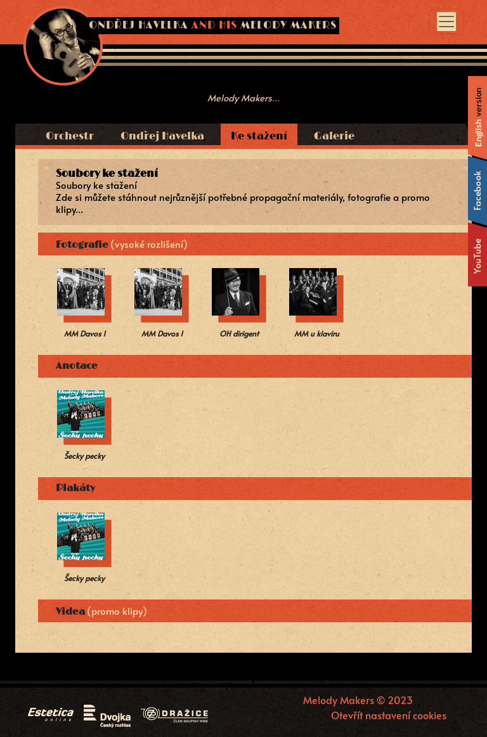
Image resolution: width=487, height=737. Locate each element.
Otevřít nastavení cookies (388, 714)
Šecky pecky (84, 456)
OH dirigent (239, 333)
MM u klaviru (316, 333)
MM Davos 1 (84, 333)
